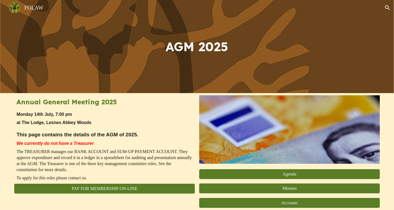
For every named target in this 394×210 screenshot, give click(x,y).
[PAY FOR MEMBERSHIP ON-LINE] (104, 188)
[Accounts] (289, 203)
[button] (387, 7)
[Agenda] (289, 174)
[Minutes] (289, 188)
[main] (197, 46)
